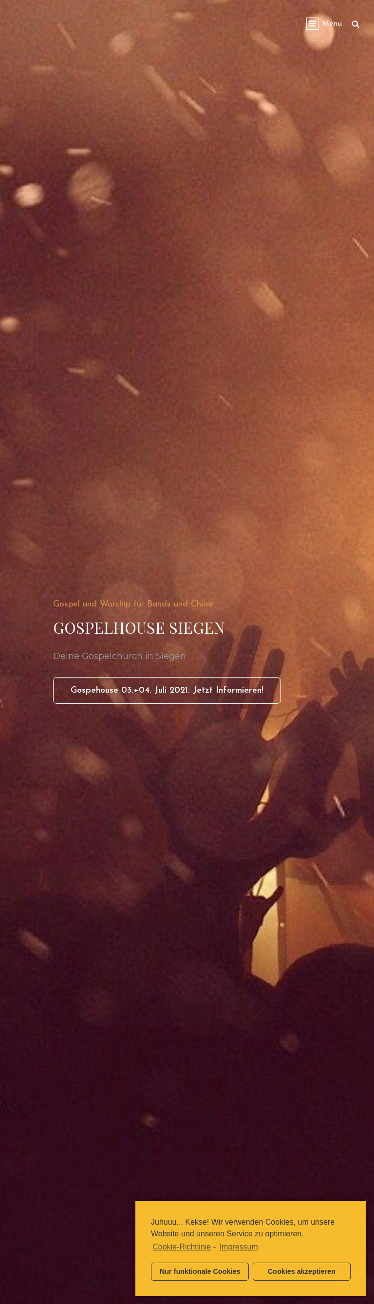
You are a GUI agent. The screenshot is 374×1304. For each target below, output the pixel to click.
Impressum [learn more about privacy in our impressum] (239, 1247)
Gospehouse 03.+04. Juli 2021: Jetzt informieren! (176, 693)
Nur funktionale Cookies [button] (200, 1271)
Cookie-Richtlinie (181, 1247)
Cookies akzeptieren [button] (302, 1271)
